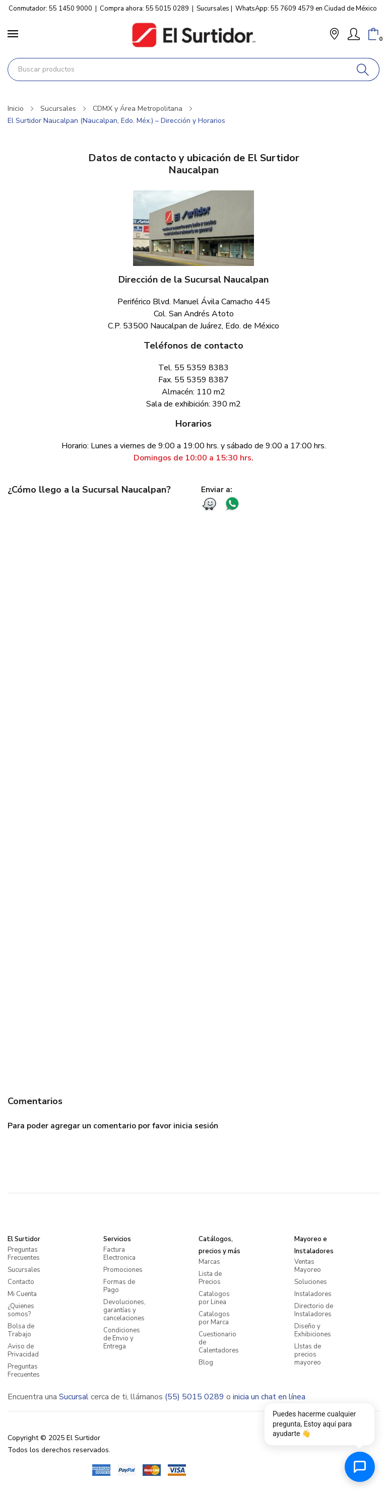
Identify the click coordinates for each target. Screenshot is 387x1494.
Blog (206, 1362)
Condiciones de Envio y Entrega (121, 1338)
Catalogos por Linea (214, 1298)
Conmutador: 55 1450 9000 (50, 8)
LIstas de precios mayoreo (307, 1354)
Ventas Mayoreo (307, 1265)
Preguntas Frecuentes (24, 1253)
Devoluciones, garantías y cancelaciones (124, 1310)
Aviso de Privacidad (23, 1350)
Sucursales (213, 8)
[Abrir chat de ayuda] (360, 1467)
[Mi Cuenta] (354, 34)
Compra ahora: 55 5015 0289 (144, 8)
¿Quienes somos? (21, 1310)
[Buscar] (363, 69)
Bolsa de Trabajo (21, 1330)
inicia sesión (195, 1125)
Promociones (123, 1269)
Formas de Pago (119, 1286)
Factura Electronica (119, 1253)
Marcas (209, 1261)
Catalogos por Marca (214, 1318)
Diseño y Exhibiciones (312, 1330)
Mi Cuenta (22, 1294)
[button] (334, 35)
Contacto (21, 1281)
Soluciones (310, 1281)
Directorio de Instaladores (313, 1310)
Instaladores (313, 1294)
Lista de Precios (210, 1277)
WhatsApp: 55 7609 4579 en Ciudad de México (306, 8)
